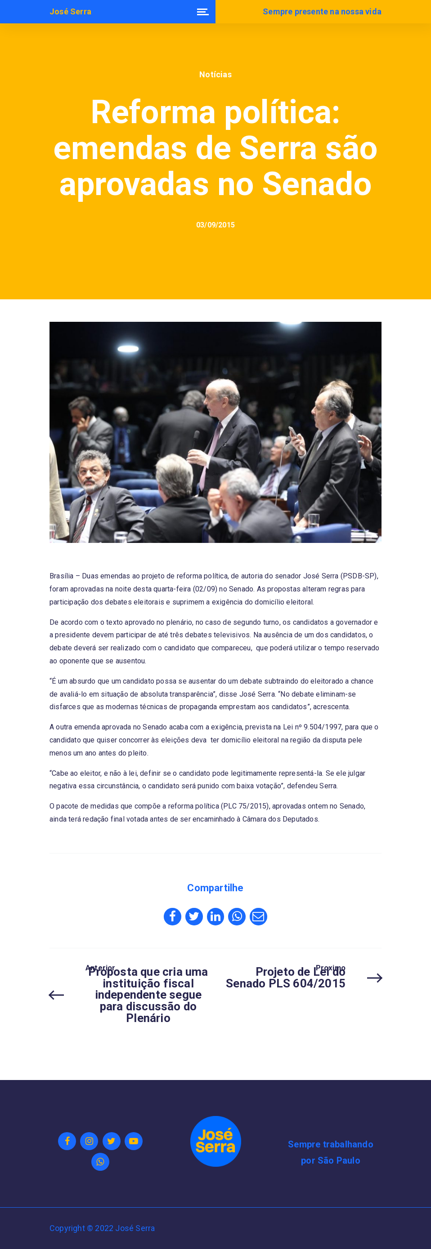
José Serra (70, 12)
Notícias (215, 74)
